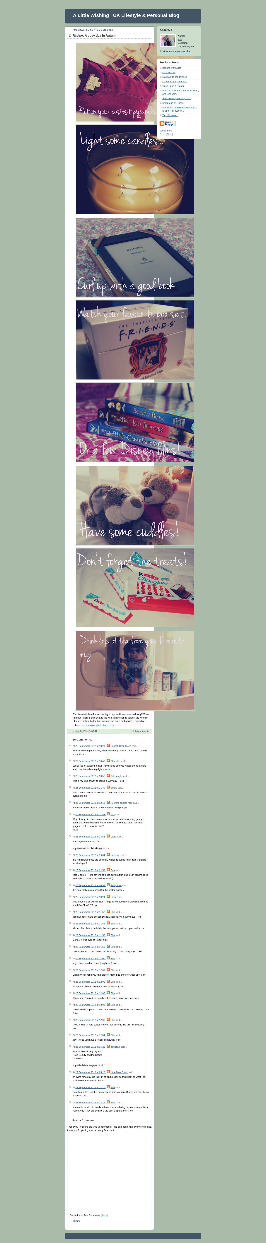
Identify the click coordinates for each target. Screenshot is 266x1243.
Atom (104, 1215)
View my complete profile (176, 51)
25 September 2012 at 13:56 (90, 836)
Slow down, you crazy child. (176, 98)
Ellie (112, 912)
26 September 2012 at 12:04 (90, 1035)
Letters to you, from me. (174, 81)
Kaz (112, 814)
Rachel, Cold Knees (120, 746)
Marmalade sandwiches (174, 77)
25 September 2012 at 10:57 (90, 776)
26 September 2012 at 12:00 (90, 958)
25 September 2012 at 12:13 (90, 803)
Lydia (113, 836)
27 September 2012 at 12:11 (90, 1102)
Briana (113, 788)
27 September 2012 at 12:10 (90, 1087)
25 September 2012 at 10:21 (90, 746)
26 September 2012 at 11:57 (90, 912)
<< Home (76, 1221)
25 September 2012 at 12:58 (90, 814)
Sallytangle (116, 776)
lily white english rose (121, 803)
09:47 (94, 731)
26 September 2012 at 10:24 (90, 897)
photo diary (101, 725)
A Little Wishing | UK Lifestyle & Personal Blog (126, 15)
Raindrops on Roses (172, 103)
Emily (113, 897)
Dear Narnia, (168, 72)
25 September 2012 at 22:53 (90, 870)
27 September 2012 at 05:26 (90, 1072)
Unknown (115, 855)
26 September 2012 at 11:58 (90, 923)
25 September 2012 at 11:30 (90, 788)
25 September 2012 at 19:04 (90, 855)
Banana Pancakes (171, 68)
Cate (112, 870)
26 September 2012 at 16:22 (90, 1047)
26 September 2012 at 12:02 (90, 982)
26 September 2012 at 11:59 (90, 947)
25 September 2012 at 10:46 (90, 761)
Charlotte (115, 761)
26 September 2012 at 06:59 (90, 885)
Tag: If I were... (170, 115)
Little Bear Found (119, 1072)
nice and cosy (88, 725)
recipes (112, 725)
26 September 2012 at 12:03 (90, 1005)
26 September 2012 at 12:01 (90, 970)
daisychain (116, 885)
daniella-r (115, 1047)
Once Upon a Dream (173, 86)
